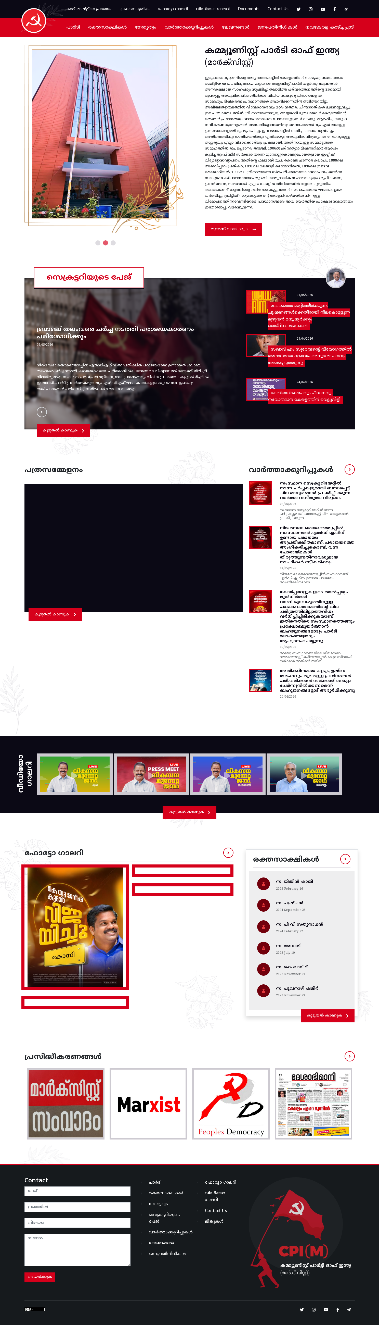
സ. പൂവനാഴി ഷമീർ (297, 988)
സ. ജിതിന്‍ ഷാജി (294, 881)
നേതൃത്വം (145, 27)
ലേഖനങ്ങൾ (235, 27)
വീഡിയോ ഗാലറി (213, 9)
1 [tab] (97, 242)
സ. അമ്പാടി (289, 946)
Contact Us (278, 9)
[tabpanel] (105, 139)
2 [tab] (105, 242)
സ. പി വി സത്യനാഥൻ (299, 924)
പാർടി (73, 27)
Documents (248, 9)
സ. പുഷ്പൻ (289, 903)
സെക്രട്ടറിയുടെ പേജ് (164, 1218)
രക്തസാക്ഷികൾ (107, 27)
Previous (20, 139)
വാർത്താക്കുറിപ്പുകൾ (189, 27)
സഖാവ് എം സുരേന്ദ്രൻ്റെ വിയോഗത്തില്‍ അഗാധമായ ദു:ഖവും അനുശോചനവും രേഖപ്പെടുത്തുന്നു (310, 356)
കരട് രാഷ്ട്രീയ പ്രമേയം (89, 9)
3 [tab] (113, 242)
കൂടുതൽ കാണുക (63, 430)
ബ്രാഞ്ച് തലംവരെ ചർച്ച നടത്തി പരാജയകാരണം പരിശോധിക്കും (115, 333)
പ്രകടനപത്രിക (135, 9)
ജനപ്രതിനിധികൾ (277, 27)
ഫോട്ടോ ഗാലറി (173, 9)
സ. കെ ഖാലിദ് (292, 967)
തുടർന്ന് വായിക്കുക (233, 229)
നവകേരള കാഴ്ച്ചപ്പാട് (329, 27)
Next (190, 139)
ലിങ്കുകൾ (214, 1221)
